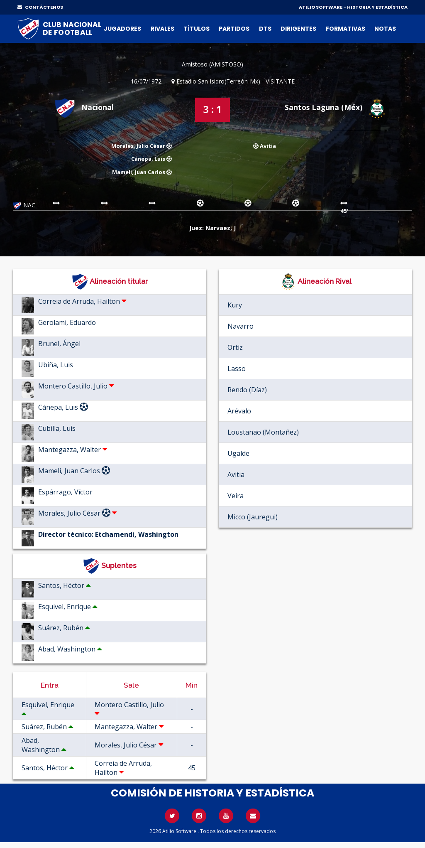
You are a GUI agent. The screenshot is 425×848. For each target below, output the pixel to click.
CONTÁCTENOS (40, 7)
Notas (385, 29)
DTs (265, 29)
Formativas (345, 29)
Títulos (196, 29)
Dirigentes (298, 29)
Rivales (162, 29)
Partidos (234, 29)
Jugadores (122, 29)
